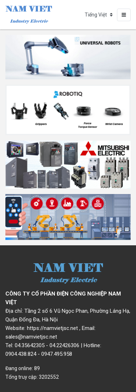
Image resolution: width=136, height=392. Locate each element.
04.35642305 (29, 345)
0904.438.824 (20, 354)
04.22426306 (64, 345)
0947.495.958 (56, 354)
